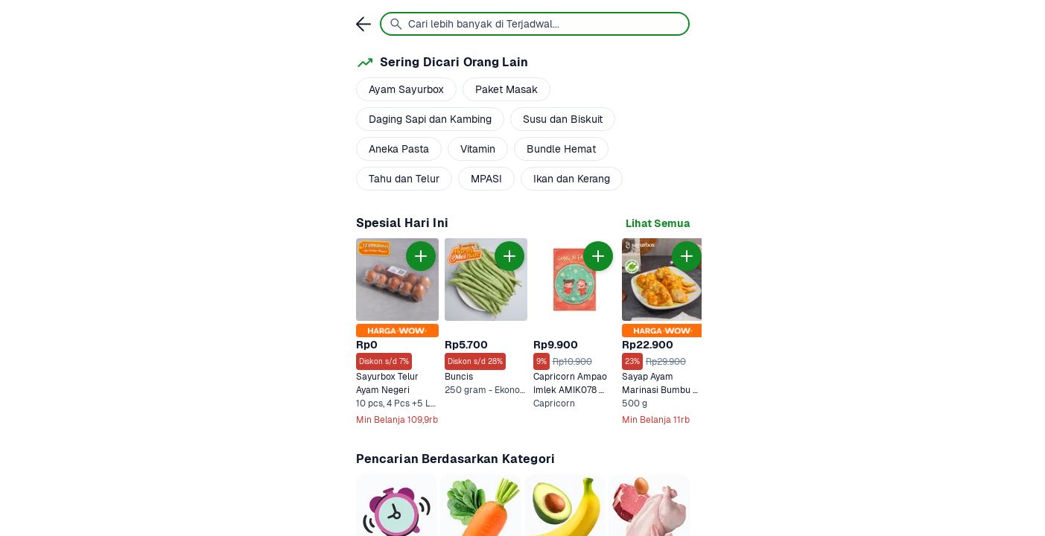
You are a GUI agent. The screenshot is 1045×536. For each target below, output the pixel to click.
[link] (658, 224)
